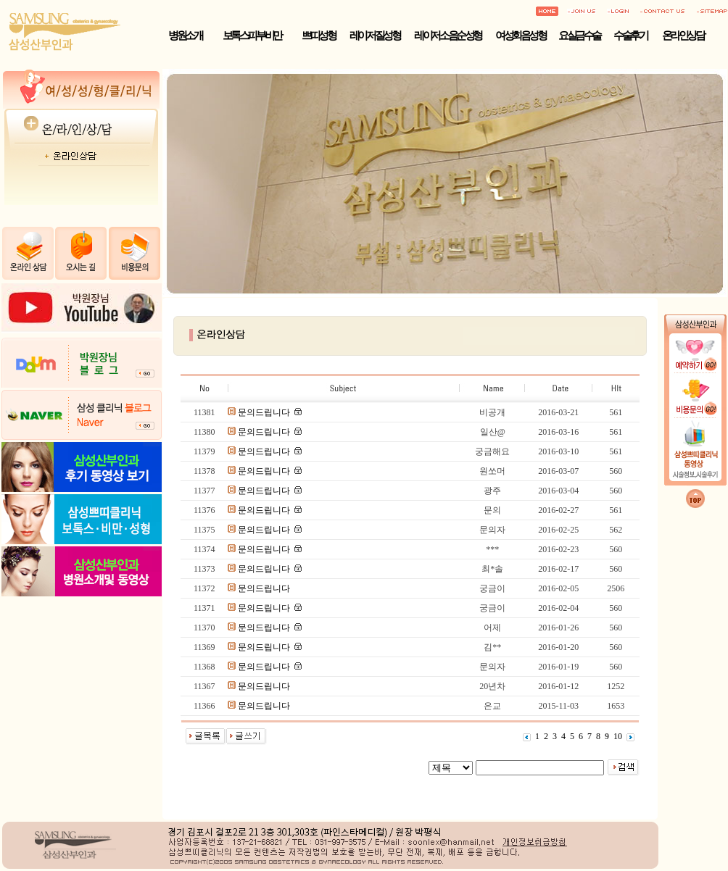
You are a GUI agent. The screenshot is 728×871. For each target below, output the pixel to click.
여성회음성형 (520, 35)
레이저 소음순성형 (447, 35)
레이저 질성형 (374, 35)
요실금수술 (579, 35)
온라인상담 (683, 35)
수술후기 (630, 35)
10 (617, 736)
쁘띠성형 (318, 35)
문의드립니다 (265, 412)
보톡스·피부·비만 (252, 35)
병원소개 (185, 35)
